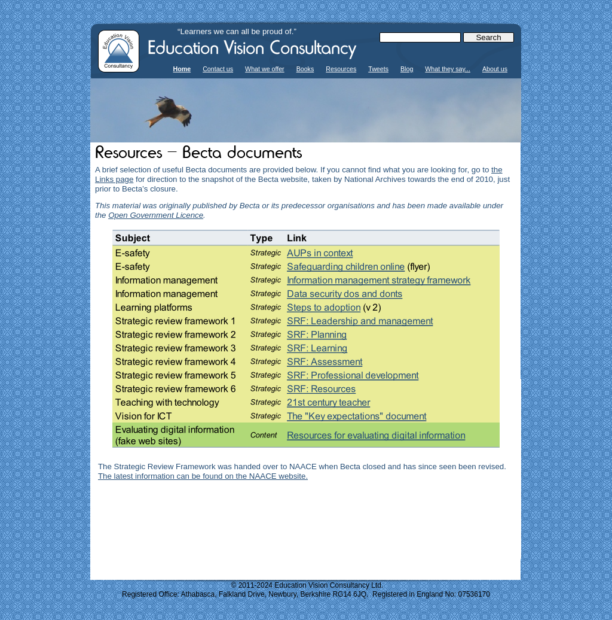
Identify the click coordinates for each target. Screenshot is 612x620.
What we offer (264, 68)
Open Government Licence (155, 215)
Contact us (218, 68)
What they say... (447, 68)
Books (305, 68)
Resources (341, 68)
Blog (406, 68)
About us (494, 68)
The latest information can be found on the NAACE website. (203, 476)
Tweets (378, 68)
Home (182, 68)
